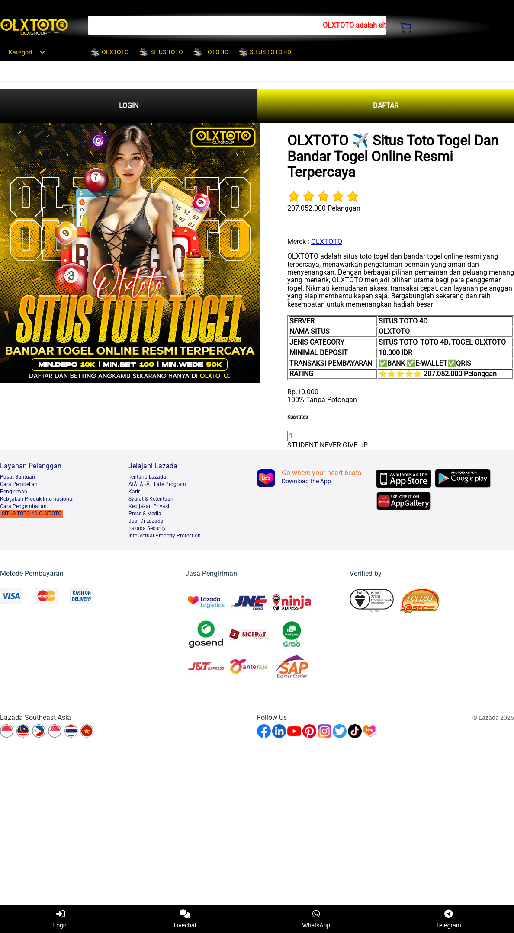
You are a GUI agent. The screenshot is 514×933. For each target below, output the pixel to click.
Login (60, 919)
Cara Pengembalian (23, 506)
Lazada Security (147, 528)
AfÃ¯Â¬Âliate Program (157, 484)
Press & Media (144, 514)
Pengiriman (13, 492)
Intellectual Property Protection (164, 536)
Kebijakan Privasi (148, 506)
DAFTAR (385, 106)
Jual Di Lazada (146, 521)
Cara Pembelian (19, 484)
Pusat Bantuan (17, 477)
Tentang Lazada (147, 477)
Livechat (185, 919)
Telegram (448, 919)
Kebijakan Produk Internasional (37, 499)
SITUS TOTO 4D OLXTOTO (31, 514)
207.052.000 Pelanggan (323, 208)
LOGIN (128, 106)
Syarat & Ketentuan (150, 499)
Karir (134, 492)
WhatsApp (316, 919)
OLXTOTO (326, 241)
